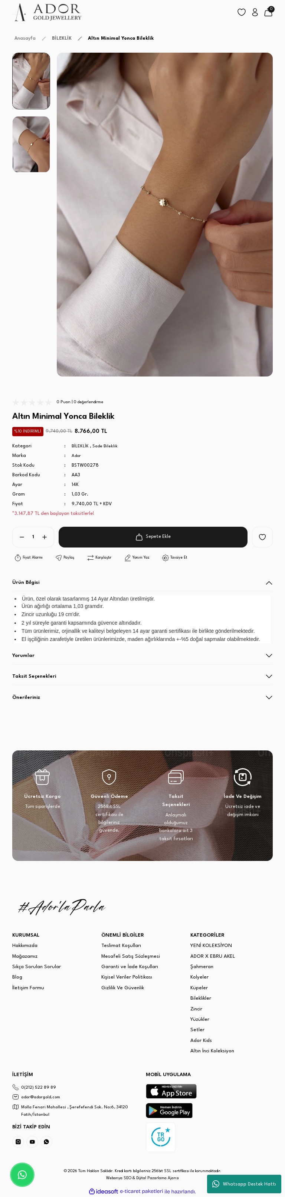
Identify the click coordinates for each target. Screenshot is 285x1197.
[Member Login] (254, 12)
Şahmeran (201, 966)
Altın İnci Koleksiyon (212, 1051)
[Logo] (47, 12)
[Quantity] (33, 537)
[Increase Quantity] (47, 537)
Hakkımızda (24, 945)
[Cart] (268, 12)
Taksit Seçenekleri (34, 676)
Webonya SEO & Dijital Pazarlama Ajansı (142, 1178)
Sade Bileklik (105, 446)
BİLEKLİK (80, 446)
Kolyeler (199, 977)
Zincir (196, 1009)
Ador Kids (201, 1040)
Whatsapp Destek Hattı (244, 1184)
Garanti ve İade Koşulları (129, 966)
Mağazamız (24, 956)
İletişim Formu (28, 988)
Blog (17, 977)
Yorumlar (23, 655)
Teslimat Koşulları (121, 945)
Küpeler (199, 988)
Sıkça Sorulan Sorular (36, 966)
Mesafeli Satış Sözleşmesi (130, 956)
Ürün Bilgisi (25, 582)
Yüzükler (199, 1019)
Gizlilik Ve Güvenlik (122, 988)
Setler (197, 1029)
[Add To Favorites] (262, 537)
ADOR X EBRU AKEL (212, 956)
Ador (77, 456)
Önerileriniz (26, 697)
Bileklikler (200, 998)
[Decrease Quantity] (19, 537)
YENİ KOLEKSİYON (211, 945)
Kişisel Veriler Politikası (126, 977)
